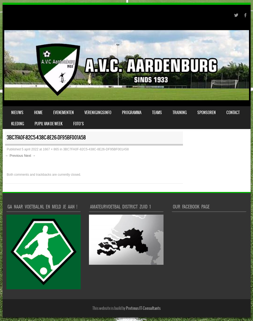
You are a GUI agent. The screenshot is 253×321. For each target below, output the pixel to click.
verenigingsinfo (97, 112)
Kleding (17, 124)
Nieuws (17, 112)
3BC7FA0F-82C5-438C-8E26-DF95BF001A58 (96, 149)
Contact (233, 112)
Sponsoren (206, 112)
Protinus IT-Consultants (143, 308)
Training (180, 112)
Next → (29, 156)
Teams (157, 112)
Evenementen (63, 112)
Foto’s (78, 124)
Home (38, 112)
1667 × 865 (51, 149)
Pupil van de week (49, 124)
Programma (131, 112)
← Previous (14, 156)
